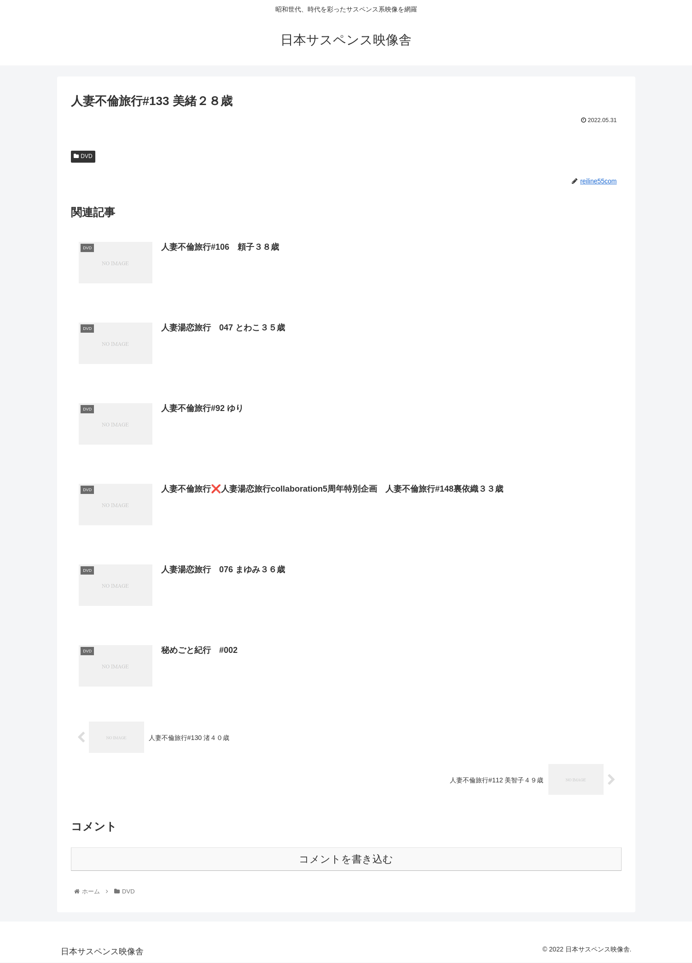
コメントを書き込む (346, 859)
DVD (83, 156)
